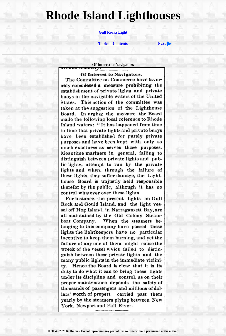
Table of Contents (113, 43)
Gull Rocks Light (113, 32)
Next (162, 43)
